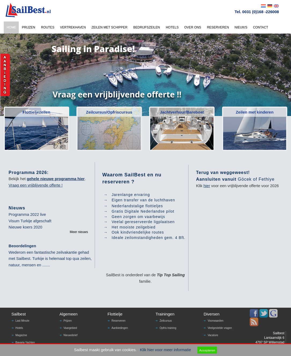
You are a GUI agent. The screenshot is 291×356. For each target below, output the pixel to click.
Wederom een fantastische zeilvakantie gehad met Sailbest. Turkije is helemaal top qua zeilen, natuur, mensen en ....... (50, 258)
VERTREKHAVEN (73, 27)
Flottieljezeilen (36, 112)
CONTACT (260, 27)
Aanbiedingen (120, 327)
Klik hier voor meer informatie (165, 350)
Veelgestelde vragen (220, 327)
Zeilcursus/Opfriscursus (109, 112)
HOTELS (172, 27)
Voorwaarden (215, 320)
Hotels (19, 327)
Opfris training (168, 327)
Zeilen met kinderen (255, 112)
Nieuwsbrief (71, 335)
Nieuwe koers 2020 (25, 227)
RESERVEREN (218, 27)
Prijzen (68, 320)
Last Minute (23, 320)
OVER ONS (192, 27)
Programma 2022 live (27, 214)
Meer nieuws (79, 232)
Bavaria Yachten (25, 342)
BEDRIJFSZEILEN (146, 27)
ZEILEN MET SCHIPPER (109, 27)
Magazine (21, 335)
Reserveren (119, 320)
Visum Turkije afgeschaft (30, 221)
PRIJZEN (28, 27)
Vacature (213, 335)
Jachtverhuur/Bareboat (182, 112)
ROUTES (47, 27)
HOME (11, 27)
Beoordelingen (22, 246)
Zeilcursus (166, 320)
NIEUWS (241, 27)
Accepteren (207, 350)
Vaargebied (70, 327)
